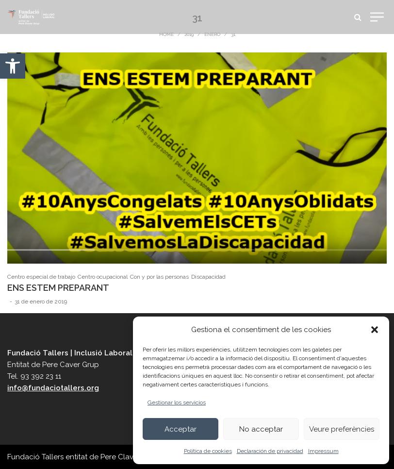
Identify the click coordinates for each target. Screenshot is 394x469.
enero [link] (212, 34)
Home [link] (166, 34)
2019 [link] (189, 34)
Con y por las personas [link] (159, 276)
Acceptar (180, 429)
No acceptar (261, 429)
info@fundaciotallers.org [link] (53, 388)
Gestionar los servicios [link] (177, 402)
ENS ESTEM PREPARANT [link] (58, 288)
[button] (374, 330)
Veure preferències (341, 429)
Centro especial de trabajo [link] (41, 276)
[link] (12, 66)
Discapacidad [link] (208, 276)
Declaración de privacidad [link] (270, 451)
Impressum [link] (323, 451)
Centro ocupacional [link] (103, 276)
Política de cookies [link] (208, 451)
